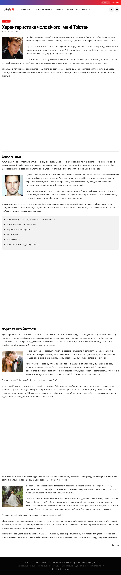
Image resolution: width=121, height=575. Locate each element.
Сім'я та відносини (43, 9)
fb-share (115, 545)
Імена (77, 9)
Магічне (58, 9)
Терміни (69, 9)
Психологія (26, 9)
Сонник (85, 9)
